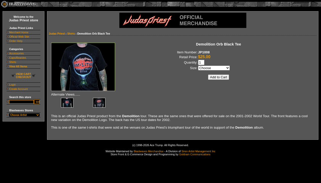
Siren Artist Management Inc (199, 151)
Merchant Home (18, 32)
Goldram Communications (194, 154)
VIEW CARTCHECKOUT (23, 75)
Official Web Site (19, 36)
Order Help (15, 40)
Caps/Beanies (17, 57)
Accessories (16, 53)
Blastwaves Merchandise (149, 151)
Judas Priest (57, 33)
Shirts (12, 62)
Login (12, 84)
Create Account (18, 88)
